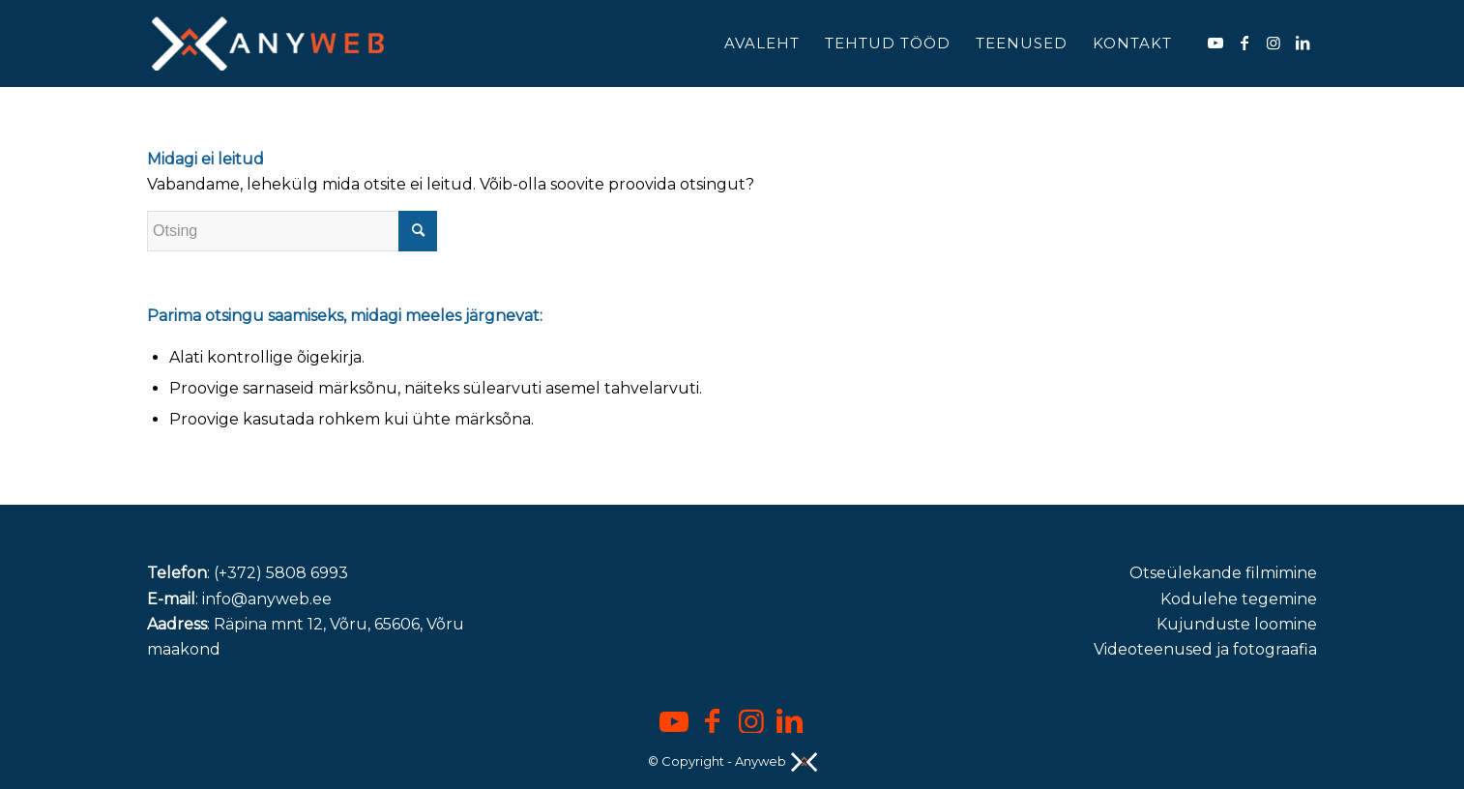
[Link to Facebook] (1244, 42)
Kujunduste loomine (1237, 624)
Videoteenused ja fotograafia (1205, 649)
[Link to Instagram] (1273, 42)
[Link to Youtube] (1215, 42)
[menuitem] (762, 43)
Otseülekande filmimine (1223, 573)
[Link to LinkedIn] (1302, 42)
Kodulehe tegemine (1238, 599)
